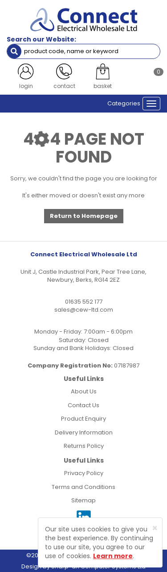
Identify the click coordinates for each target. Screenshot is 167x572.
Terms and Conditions (83, 487)
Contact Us (83, 405)
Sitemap (83, 500)
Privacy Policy (83, 473)
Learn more (113, 555)
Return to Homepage (84, 216)
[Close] (155, 528)
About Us (84, 391)
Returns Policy (84, 446)
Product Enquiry (83, 418)
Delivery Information (84, 432)
